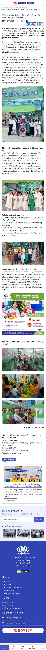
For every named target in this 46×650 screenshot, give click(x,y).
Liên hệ (14, 648)
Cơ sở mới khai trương (21, 7)
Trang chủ (4, 7)
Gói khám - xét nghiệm (10, 593)
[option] (23, 484)
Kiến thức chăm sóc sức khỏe (13, 608)
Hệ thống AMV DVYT (13, 612)
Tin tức (11, 7)
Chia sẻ (41, 648)
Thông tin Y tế (7, 602)
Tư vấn (23, 648)
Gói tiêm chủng (8, 590)
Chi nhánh (32, 648)
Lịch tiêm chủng (8, 605)
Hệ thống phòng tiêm (11, 618)
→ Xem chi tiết (11, 500)
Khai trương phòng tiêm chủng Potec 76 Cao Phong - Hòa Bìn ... (20, 9)
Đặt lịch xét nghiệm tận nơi (12, 587)
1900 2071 (23, 630)
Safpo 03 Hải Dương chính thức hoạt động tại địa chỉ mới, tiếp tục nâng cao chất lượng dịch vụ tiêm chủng (23, 486)
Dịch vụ (5, 648)
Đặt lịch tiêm (7, 581)
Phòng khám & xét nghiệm (13, 623)
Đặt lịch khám (7, 584)
